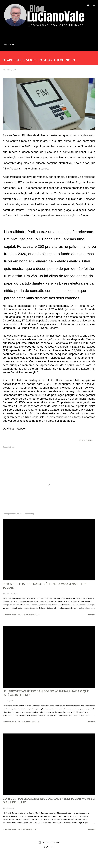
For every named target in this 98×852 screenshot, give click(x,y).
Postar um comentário (28, 614)
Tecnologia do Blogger (49, 842)
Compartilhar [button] (85, 440)
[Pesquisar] (88, 4)
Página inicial (9, 44)
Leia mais (91, 614)
